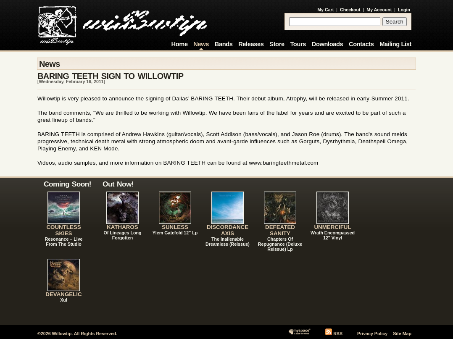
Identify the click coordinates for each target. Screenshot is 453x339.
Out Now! (118, 184)
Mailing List (395, 44)
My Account (379, 9)
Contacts (361, 44)
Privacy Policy (372, 333)
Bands (224, 44)
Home (179, 44)
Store (276, 44)
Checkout (350, 9)
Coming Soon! (67, 184)
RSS (337, 333)
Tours (298, 44)
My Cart (325, 9)
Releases (250, 44)
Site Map (402, 333)
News (201, 44)
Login (404, 9)
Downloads (327, 44)
